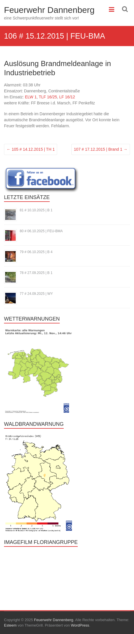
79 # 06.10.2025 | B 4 (36, 252)
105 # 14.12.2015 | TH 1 (31, 149)
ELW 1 (31, 97)
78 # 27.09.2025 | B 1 (36, 273)
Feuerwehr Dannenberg (49, 10)
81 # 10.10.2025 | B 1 (36, 210)
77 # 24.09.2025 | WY (36, 294)
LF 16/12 (67, 97)
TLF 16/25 (48, 97)
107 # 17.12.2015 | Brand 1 (100, 149)
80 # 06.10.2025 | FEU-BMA (41, 231)
